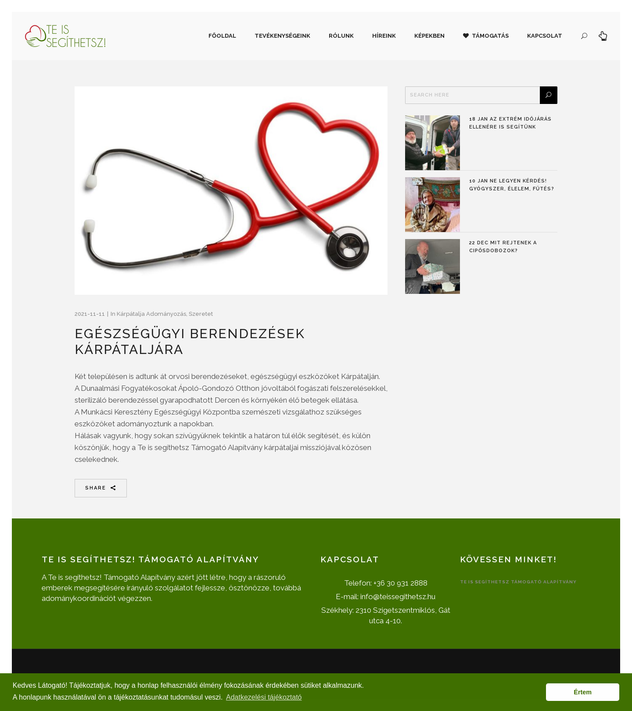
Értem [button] (583, 692)
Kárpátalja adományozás (151, 314)
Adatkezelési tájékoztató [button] (264, 697)
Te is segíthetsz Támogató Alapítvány (518, 581)
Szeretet (201, 314)
